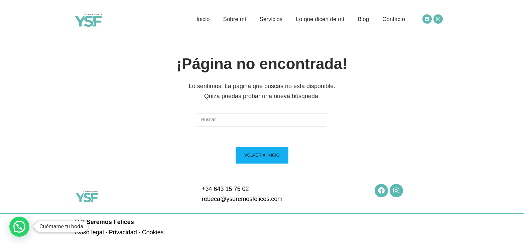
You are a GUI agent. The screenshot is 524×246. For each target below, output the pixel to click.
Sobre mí (234, 19)
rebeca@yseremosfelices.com (242, 199)
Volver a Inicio (262, 155)
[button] (19, 227)
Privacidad (123, 232)
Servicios (271, 19)
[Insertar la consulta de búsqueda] (262, 120)
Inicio (203, 19)
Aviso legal (89, 232)
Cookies (153, 232)
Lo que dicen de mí (320, 19)
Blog (363, 19)
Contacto (393, 19)
